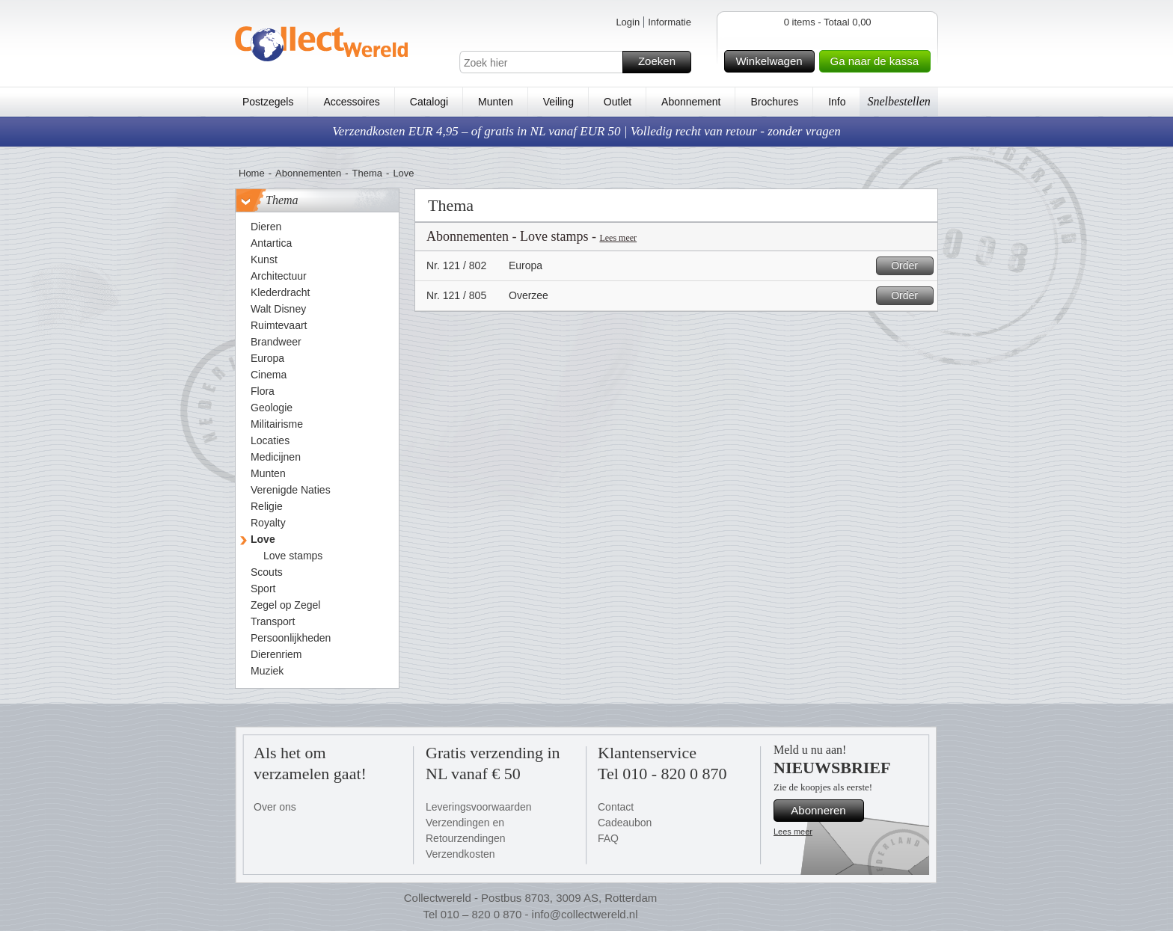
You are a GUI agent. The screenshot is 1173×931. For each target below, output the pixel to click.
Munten (495, 102)
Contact (616, 807)
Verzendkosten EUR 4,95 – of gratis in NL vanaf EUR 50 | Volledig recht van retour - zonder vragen (586, 131)
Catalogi (429, 102)
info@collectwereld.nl (585, 914)
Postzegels (267, 102)
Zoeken (662, 62)
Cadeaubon (625, 823)
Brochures (774, 102)
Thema (367, 173)
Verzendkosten (460, 854)
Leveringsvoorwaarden (479, 807)
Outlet (617, 102)
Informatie (669, 22)
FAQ (608, 838)
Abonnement (690, 102)
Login (628, 22)
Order (910, 265)
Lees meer (618, 238)
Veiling (558, 102)
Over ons (275, 807)
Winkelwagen (772, 61)
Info (836, 102)
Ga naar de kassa (878, 61)
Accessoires (351, 102)
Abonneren (825, 810)
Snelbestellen (898, 101)
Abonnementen (308, 173)
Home (252, 173)
